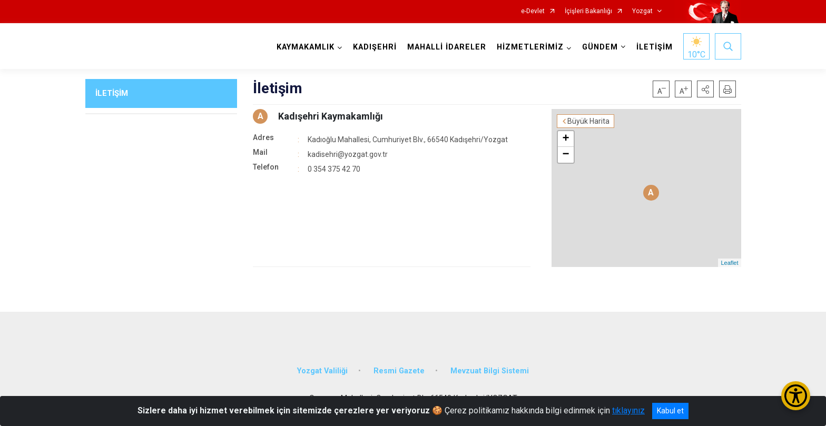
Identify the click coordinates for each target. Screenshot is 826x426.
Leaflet (729, 263)
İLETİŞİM (654, 47)
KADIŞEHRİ (375, 47)
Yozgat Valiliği (322, 370)
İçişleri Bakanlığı (588, 11)
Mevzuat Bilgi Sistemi (489, 370)
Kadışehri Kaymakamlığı (330, 116)
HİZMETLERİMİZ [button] (530, 47)
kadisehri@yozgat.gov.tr (348, 154)
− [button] (565, 155)
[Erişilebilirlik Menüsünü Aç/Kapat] (795, 395)
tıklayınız (628, 410)
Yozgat (642, 11)
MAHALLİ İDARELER (446, 47)
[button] (705, 89)
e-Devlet (533, 11)
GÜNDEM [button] (600, 47)
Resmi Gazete (399, 370)
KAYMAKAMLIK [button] (306, 47)
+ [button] (565, 139)
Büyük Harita (588, 121)
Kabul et (670, 411)
